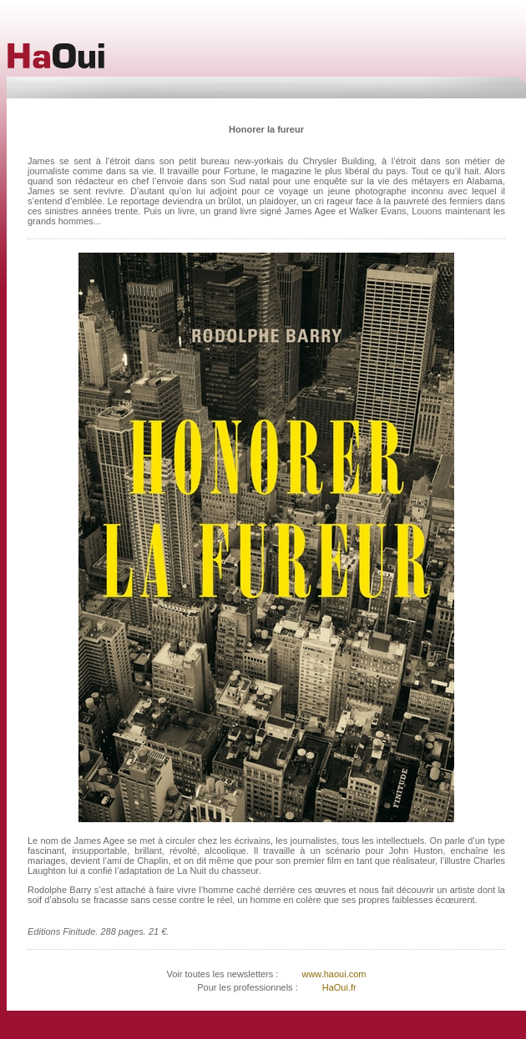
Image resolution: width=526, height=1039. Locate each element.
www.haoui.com (332, 974)
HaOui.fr (339, 987)
